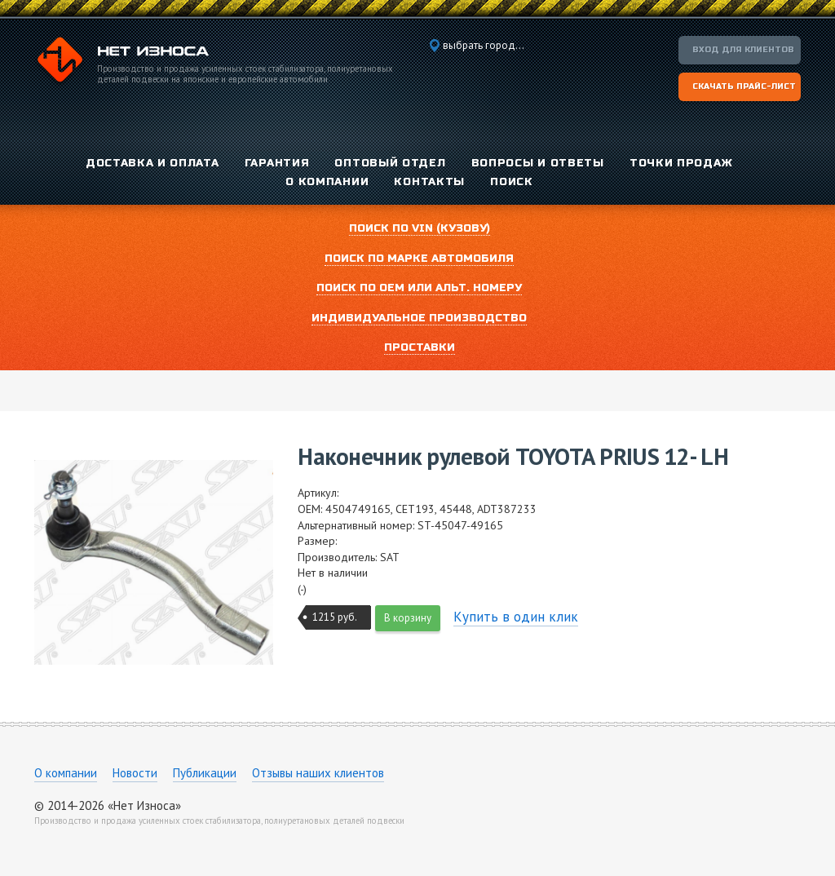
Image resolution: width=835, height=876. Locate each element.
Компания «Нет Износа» (121, 62)
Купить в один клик (515, 617)
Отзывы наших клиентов (318, 773)
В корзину (407, 618)
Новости (135, 773)
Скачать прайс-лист (744, 86)
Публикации (204, 773)
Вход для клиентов (743, 50)
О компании (65, 773)
